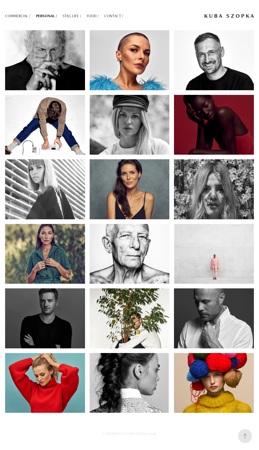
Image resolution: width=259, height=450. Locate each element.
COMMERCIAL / (17, 15)
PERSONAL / (46, 15)
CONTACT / (113, 15)
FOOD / (93, 15)
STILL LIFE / (71, 15)
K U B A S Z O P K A (229, 15)
